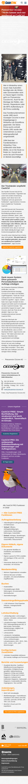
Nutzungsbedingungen (9, 758)
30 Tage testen (8, 462)
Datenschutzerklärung (9, 761)
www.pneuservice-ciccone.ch (13, 389)
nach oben (22, 745)
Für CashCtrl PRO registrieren (15, 712)
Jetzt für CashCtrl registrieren (12, 247)
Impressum (5, 763)
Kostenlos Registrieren (10, 433)
